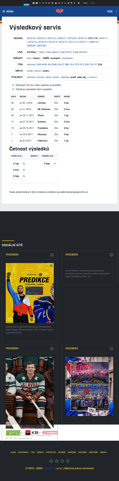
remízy (40, 77)
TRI (91, 64)
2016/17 (103, 38)
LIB (58, 64)
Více (110, 11)
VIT (95, 64)
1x (54, 163)
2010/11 (83, 41)
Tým (33, 467)
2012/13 (63, 41)
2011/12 (73, 41)
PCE (77, 64)
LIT (62, 64)
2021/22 (51, 38)
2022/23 (41, 38)
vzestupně (67, 58)
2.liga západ (51, 51)
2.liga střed (65, 51)
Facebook (12, 342)
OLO (72, 64)
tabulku (30, 85)
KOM (54, 64)
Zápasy (40, 467)
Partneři (93, 467)
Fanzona (72, 467)
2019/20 (72, 38)
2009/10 (93, 41)
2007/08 (41, 45)
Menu (9, 11)
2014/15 (42, 41)
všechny (31, 64)
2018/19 (82, 38)
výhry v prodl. (52, 77)
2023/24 (31, 38)
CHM (38, 64)
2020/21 (61, 38)
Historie (82, 467)
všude (30, 70)
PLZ (82, 64)
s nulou (92, 77)
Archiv (103, 467)
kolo (29, 58)
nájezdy (65, 77)
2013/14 (52, 41)
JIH (49, 64)
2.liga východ (79, 51)
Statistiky (51, 467)
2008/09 (31, 45)
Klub (13, 467)
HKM (44, 64)
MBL (67, 64)
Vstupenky (23, 467)
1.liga (40, 51)
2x (24, 163)
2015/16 (32, 41)
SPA (87, 64)
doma (38, 70)
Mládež (62, 467)
